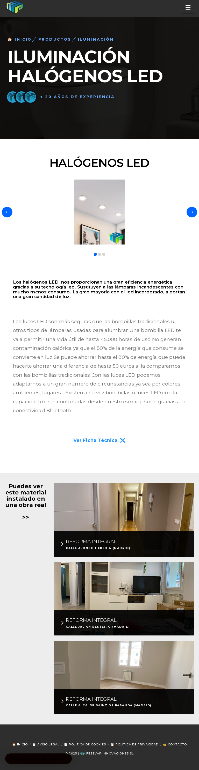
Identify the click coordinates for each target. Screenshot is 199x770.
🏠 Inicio (20, 744)
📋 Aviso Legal (45, 744)
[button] (188, 7)
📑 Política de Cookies (85, 744)
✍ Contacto (175, 744)
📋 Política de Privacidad (134, 744)
